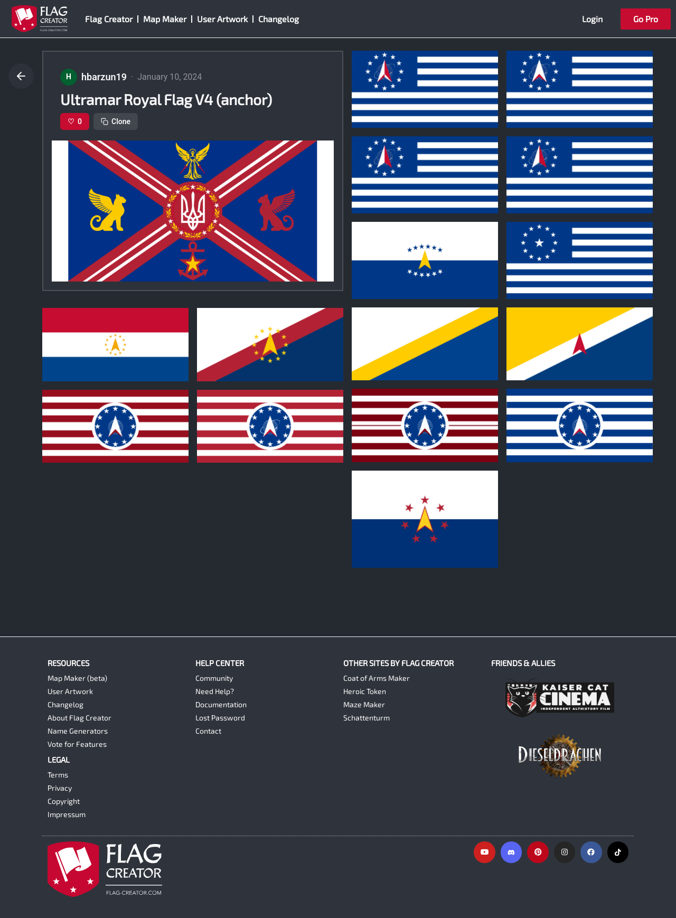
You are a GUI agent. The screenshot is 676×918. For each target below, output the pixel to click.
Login (592, 19)
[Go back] (21, 76)
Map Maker (164, 19)
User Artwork (222, 19)
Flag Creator (109, 19)
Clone (115, 121)
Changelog (278, 19)
